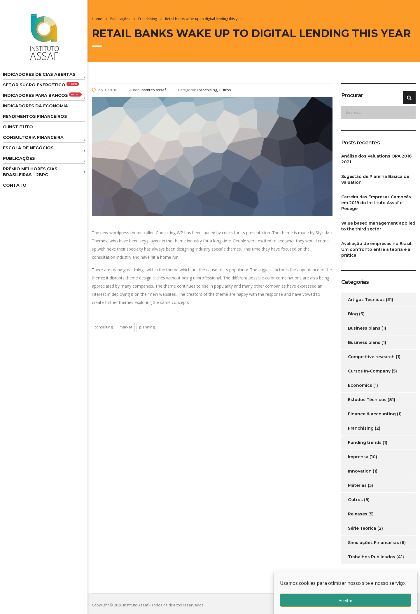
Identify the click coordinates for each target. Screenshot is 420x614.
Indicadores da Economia (35, 106)
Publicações (19, 158)
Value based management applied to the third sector (378, 226)
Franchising (361, 428)
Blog (353, 313)
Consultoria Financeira (33, 137)
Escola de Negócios (28, 148)
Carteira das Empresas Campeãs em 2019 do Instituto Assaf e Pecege (376, 202)
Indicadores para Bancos (42, 95)
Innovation (360, 471)
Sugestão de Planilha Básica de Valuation (375, 179)
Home (97, 18)
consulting (103, 327)
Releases (357, 514)
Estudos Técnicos (367, 399)
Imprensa (358, 456)
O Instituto (18, 127)
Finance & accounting (372, 414)
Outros (355, 499)
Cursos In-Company (369, 371)
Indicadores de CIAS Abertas (39, 74)
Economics (360, 385)
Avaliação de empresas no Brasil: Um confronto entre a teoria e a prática (376, 249)
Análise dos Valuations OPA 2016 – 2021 (378, 159)
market (126, 327)
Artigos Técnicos (366, 299)
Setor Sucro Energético (41, 85)
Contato (15, 185)
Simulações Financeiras (373, 542)
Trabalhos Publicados (371, 556)
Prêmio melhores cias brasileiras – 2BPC (30, 171)
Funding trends (365, 442)
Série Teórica (362, 528)
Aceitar (346, 600)
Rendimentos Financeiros (35, 116)
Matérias (357, 485)
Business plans (364, 328)
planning (147, 327)
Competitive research (371, 356)
